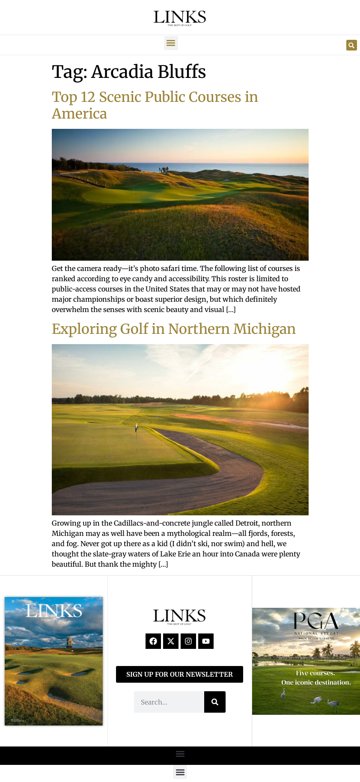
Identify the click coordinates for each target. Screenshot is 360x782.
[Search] (215, 702)
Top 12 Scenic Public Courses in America (155, 105)
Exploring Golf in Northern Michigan (174, 329)
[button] (171, 43)
